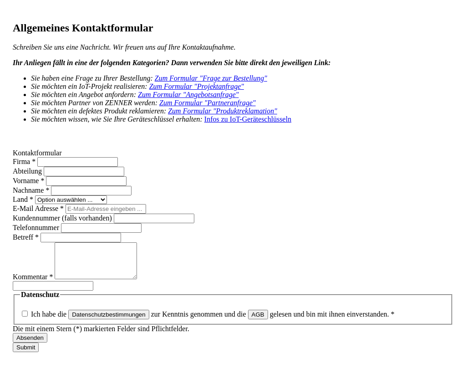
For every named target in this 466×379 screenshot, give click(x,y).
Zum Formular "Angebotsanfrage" (188, 94)
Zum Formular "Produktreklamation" (222, 111)
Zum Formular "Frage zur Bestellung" (211, 78)
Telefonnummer (37, 227)
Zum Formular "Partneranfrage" (207, 103)
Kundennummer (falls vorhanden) (63, 218)
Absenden (30, 344)
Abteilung (28, 171)
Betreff (27, 237)
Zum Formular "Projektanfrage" (196, 86)
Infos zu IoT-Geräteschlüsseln (247, 119)
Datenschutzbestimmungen (109, 321)
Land (24, 199)
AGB (258, 321)
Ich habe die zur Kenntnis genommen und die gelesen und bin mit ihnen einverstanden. (213, 321)
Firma (25, 161)
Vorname (29, 180)
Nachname (32, 190)
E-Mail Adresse (39, 208)
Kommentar (34, 283)
